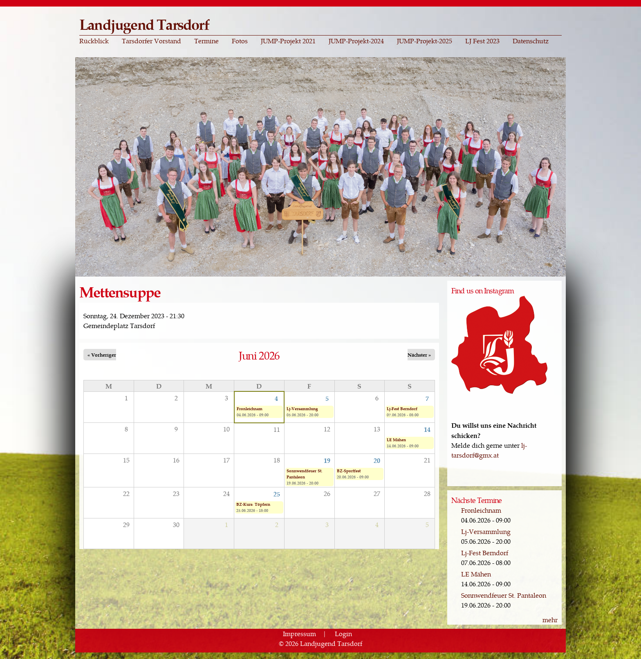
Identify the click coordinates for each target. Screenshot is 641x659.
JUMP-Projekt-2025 (424, 41)
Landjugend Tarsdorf (144, 24)
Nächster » (419, 354)
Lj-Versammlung (302, 408)
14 (427, 428)
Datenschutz (531, 41)
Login (343, 633)
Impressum (299, 633)
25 (276, 493)
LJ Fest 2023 (482, 41)
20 (377, 460)
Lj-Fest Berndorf (402, 408)
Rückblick (94, 41)
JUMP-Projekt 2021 (288, 41)
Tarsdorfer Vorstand (151, 41)
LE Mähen (396, 439)
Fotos (240, 41)
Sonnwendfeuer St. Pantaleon (305, 474)
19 (327, 460)
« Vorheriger (101, 354)
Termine (206, 41)
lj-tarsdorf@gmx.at (489, 450)
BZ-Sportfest (349, 471)
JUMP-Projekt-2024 (356, 41)
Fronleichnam (249, 408)
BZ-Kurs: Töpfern (253, 504)
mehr (550, 619)
